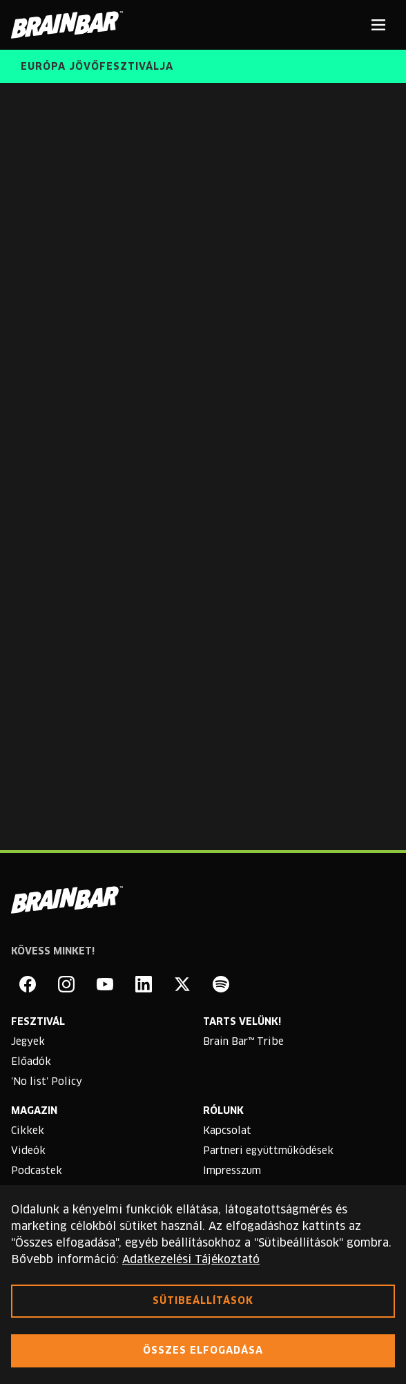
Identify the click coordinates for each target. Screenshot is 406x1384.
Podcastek (36, 1171)
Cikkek (27, 1131)
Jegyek (28, 1042)
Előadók (31, 1062)
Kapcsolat (227, 1131)
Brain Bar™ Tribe (243, 1042)
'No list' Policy (46, 1082)
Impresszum (232, 1171)
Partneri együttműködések (268, 1151)
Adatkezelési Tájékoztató (191, 1259)
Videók (28, 1151)
